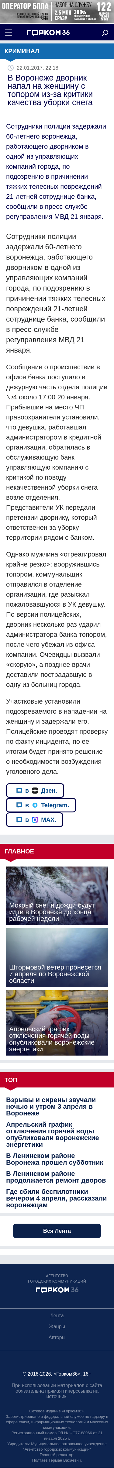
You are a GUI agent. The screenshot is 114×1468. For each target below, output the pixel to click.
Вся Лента (57, 1231)
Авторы (57, 1337)
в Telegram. (42, 805)
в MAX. (36, 819)
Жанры (57, 1326)
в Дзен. (36, 790)
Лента (57, 1315)
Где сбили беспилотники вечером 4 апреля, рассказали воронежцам (56, 1198)
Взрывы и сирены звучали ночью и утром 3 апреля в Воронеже (51, 1107)
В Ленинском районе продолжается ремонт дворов (56, 1177)
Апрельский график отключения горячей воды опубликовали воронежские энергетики (52, 1134)
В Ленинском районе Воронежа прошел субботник (54, 1159)
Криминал (22, 51)
